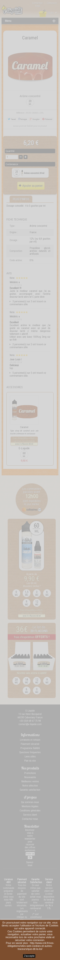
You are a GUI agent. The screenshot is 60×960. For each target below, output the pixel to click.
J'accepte (29, 956)
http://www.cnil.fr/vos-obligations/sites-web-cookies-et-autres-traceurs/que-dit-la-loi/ (31, 946)
